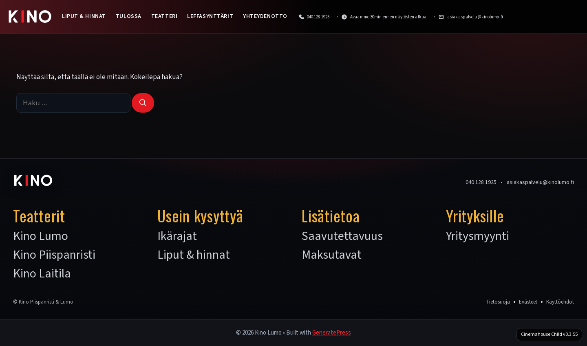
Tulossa (128, 16)
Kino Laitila (42, 273)
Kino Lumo (40, 236)
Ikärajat (177, 236)
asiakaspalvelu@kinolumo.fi (540, 182)
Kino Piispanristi (54, 255)
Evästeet (528, 302)
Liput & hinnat (84, 16)
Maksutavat (332, 255)
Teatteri (164, 16)
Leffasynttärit (210, 16)
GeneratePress (331, 332)
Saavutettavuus (342, 236)
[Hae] (143, 103)
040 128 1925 (481, 182)
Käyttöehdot (560, 302)
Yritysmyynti (477, 236)
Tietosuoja (498, 302)
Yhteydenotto (265, 16)
